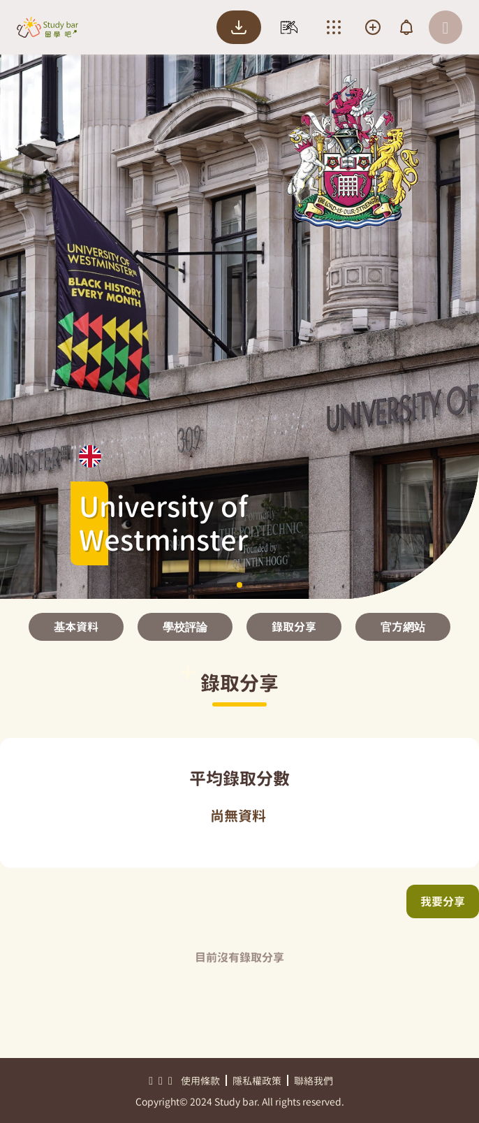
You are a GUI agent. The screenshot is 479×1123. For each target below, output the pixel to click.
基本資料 (76, 627)
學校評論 (185, 627)
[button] (239, 585)
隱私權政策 (257, 1080)
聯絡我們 (313, 1080)
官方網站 (403, 627)
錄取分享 (294, 627)
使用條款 (200, 1080)
